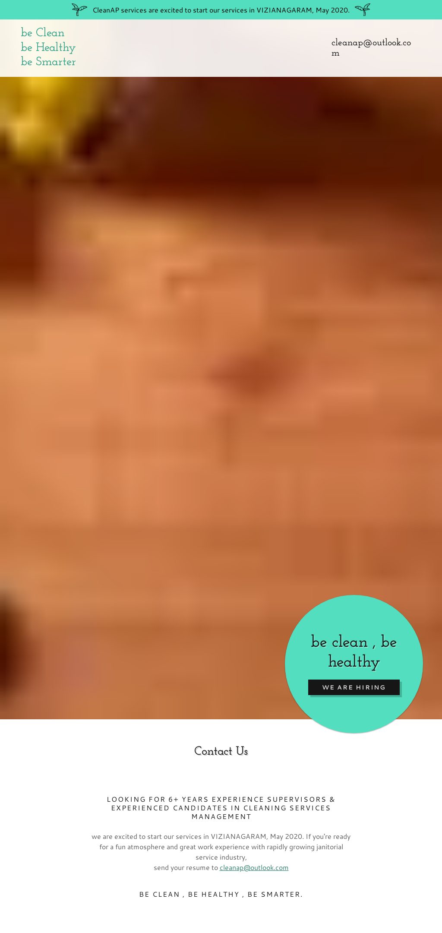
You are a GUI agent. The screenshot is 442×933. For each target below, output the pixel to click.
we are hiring (354, 687)
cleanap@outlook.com (254, 867)
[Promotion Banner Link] (221, 10)
